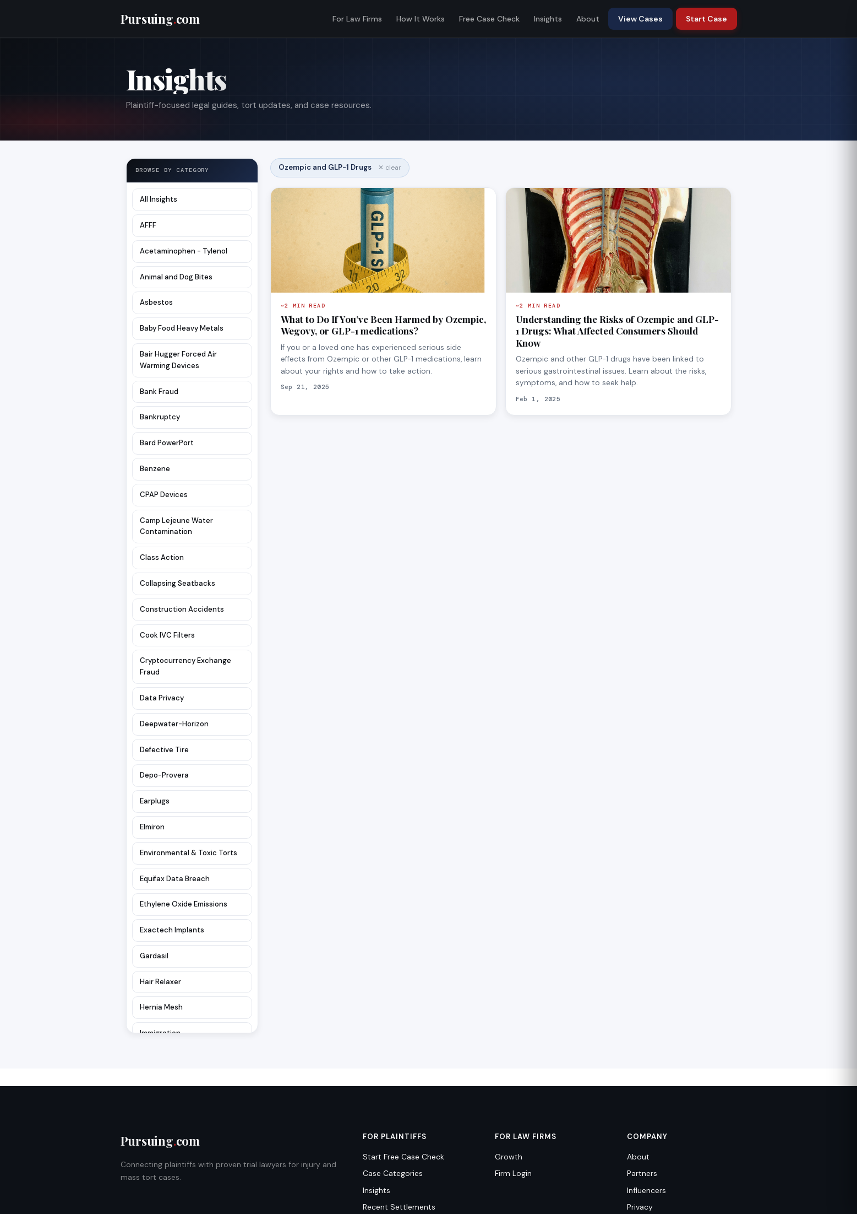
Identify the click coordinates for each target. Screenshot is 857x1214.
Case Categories (393, 1173)
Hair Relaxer (160, 981)
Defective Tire (164, 749)
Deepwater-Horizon (174, 724)
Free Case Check (489, 19)
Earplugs (155, 801)
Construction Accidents (182, 609)
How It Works (420, 19)
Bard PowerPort (167, 442)
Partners (642, 1173)
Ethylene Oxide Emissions (183, 904)
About (587, 19)
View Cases (640, 19)
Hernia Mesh (161, 1007)
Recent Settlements (399, 1207)
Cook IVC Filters (167, 635)
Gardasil (154, 956)
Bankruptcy (160, 417)
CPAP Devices (164, 494)
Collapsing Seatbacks (177, 583)
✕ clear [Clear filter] (389, 167)
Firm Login (513, 1173)
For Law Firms (357, 19)
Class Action (162, 557)
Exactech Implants (172, 930)
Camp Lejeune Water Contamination (176, 526)
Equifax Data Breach (175, 878)
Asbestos (156, 302)
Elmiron (152, 827)
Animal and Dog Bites (176, 277)
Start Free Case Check (403, 1157)
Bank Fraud (159, 391)
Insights (548, 19)
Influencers (646, 1190)
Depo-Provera (164, 775)
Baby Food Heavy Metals (181, 328)
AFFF (148, 225)
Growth (508, 1157)
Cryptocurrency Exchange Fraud (185, 666)
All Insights (158, 199)
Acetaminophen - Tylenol (183, 251)
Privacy (640, 1207)
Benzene (155, 468)
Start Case (706, 19)
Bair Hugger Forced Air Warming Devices (178, 359)
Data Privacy (162, 698)
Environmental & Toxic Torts (188, 852)
